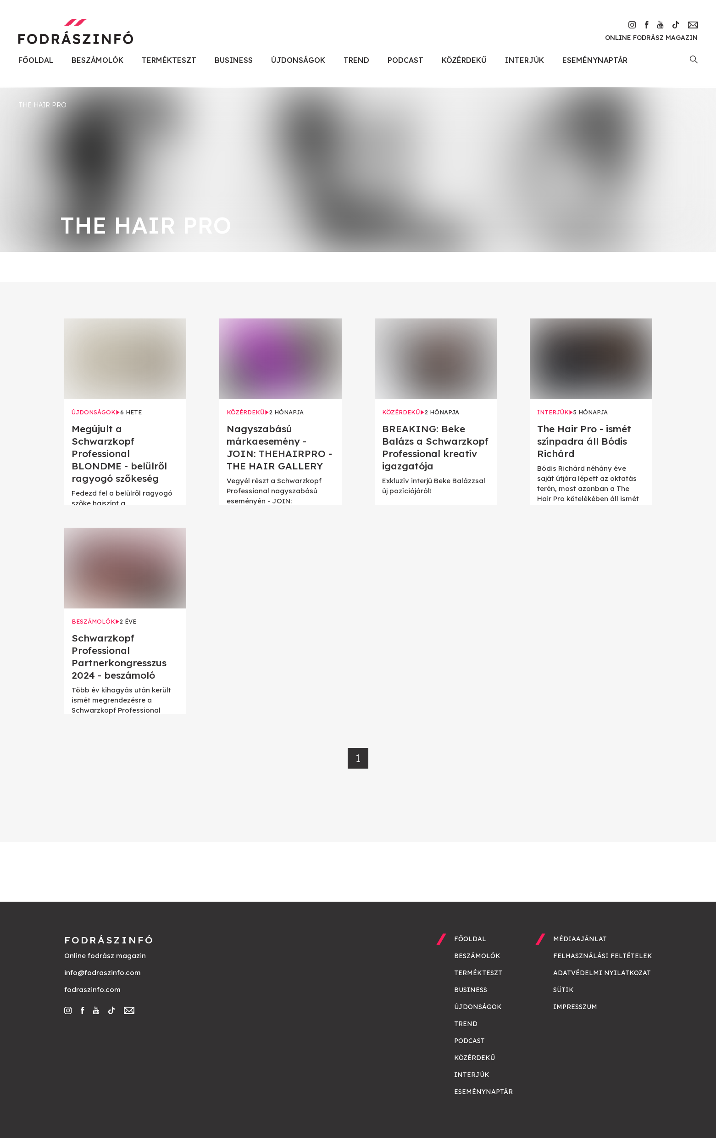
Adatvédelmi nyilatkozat (602, 973)
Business (234, 60)
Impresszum (575, 1007)
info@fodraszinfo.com (102, 972)
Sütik (563, 990)
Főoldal (35, 60)
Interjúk (524, 60)
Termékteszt (169, 60)
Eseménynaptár (594, 60)
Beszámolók (97, 60)
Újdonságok (298, 60)
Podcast (405, 60)
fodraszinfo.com (92, 989)
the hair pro (42, 105)
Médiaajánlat (580, 939)
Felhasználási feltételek (602, 956)
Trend (356, 60)
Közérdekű (464, 60)
